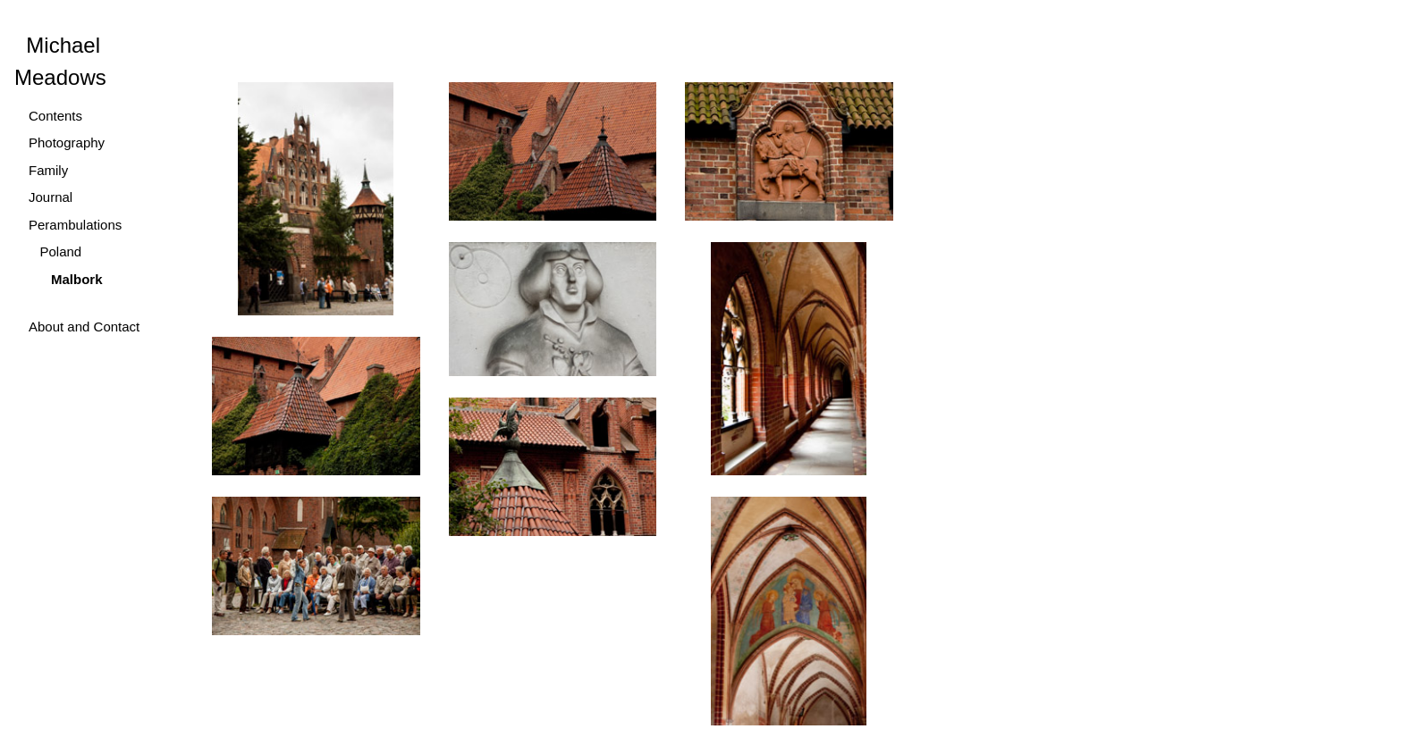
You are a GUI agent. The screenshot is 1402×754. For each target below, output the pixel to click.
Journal (50, 197)
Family (48, 170)
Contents (55, 115)
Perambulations (75, 224)
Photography (67, 142)
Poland (55, 251)
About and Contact (84, 326)
